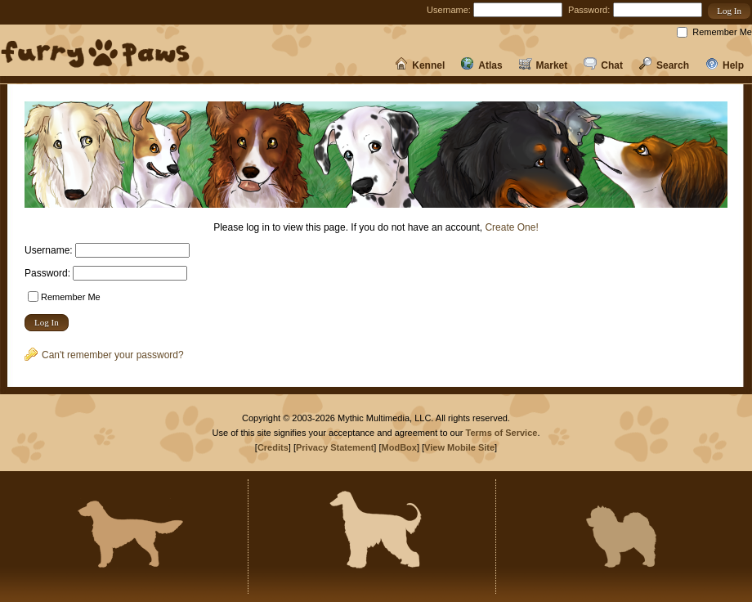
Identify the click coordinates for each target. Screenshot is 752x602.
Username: (449, 10)
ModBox (399, 447)
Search (664, 65)
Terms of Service (502, 433)
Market (543, 65)
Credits (273, 447)
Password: (589, 10)
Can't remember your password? (104, 355)
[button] (729, 11)
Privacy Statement (335, 447)
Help (724, 65)
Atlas (481, 65)
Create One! (511, 227)
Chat (603, 65)
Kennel (420, 65)
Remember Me (722, 32)
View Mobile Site (459, 447)
